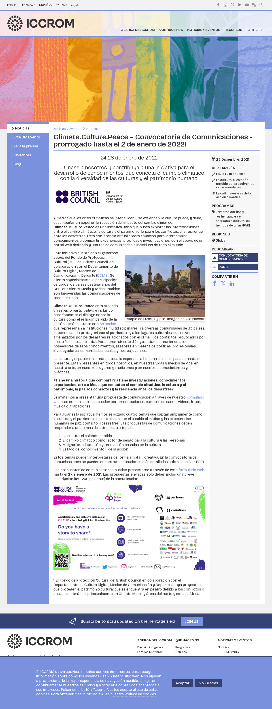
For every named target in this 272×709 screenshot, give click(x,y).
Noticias (22, 128)
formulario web (191, 470)
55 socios (108, 324)
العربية (75, 4)
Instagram (225, 4)
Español (45, 4)
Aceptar (182, 683)
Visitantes (22, 155)
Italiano (61, 4)
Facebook (218, 4)
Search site (261, 4)
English (12, 4)
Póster (225, 267)
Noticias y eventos (203, 30)
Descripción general (150, 647)
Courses (181, 652)
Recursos (233, 30)
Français (28, 4)
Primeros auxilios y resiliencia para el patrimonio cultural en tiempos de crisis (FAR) (233, 218)
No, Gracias (208, 683)
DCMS (102, 275)
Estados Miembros (150, 652)
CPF (72, 262)
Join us (192, 621)
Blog (17, 164)
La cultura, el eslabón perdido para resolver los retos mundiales (235, 184)
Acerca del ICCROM (138, 30)
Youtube (247, 4)
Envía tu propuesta (230, 174)
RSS (254, 4)
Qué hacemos (171, 30)
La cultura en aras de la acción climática (233, 195)
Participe (254, 30)
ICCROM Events (26, 137)
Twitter (232, 4)
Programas (182, 647)
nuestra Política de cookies (133, 694)
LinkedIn (240, 4)
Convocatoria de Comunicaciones (233, 257)
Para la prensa (25, 146)
